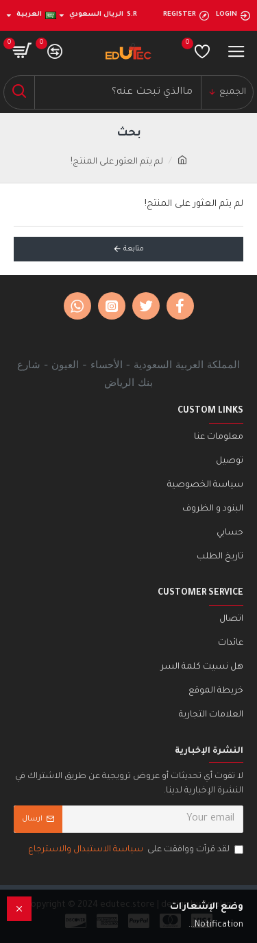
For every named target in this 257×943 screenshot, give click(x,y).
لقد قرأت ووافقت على (134, 850)
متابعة (133, 249)
